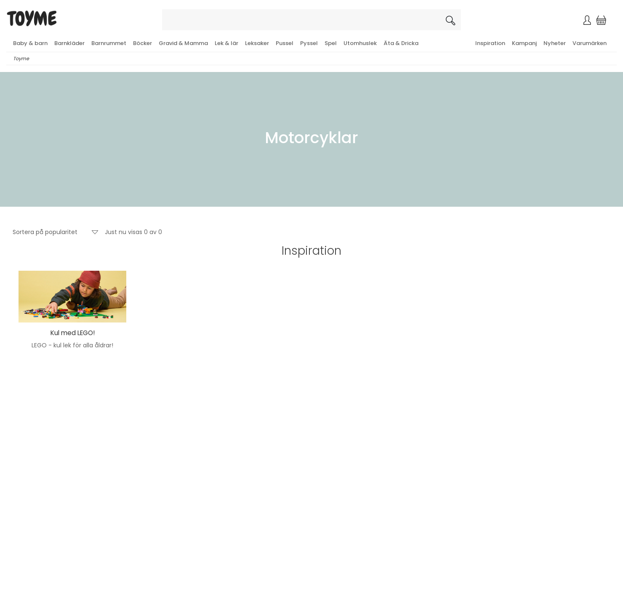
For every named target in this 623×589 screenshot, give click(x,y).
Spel (331, 43)
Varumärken (589, 43)
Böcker (142, 43)
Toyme (21, 58)
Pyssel (309, 43)
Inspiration (490, 43)
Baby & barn (30, 43)
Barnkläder (69, 43)
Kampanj (524, 43)
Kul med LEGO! (73, 332)
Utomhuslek (360, 43)
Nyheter (554, 43)
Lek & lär (226, 43)
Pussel (284, 43)
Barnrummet (108, 43)
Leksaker (257, 43)
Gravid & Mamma (183, 43)
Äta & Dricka (400, 43)
